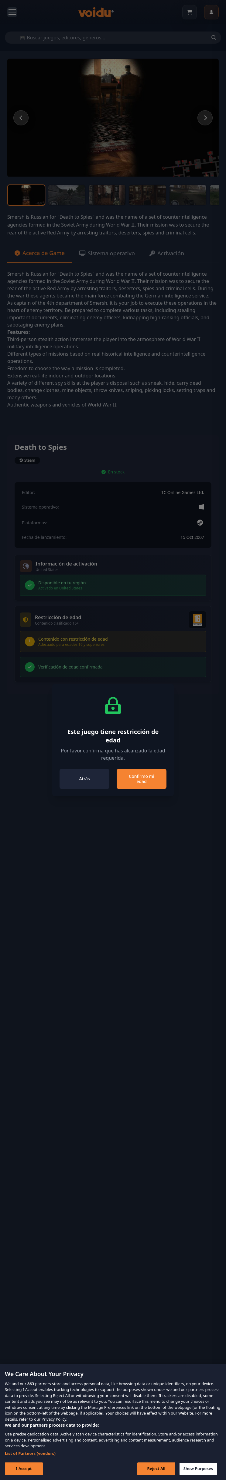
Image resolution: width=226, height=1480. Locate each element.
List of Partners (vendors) (30, 1462)
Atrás (84, 778)
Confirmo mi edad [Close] (141, 779)
